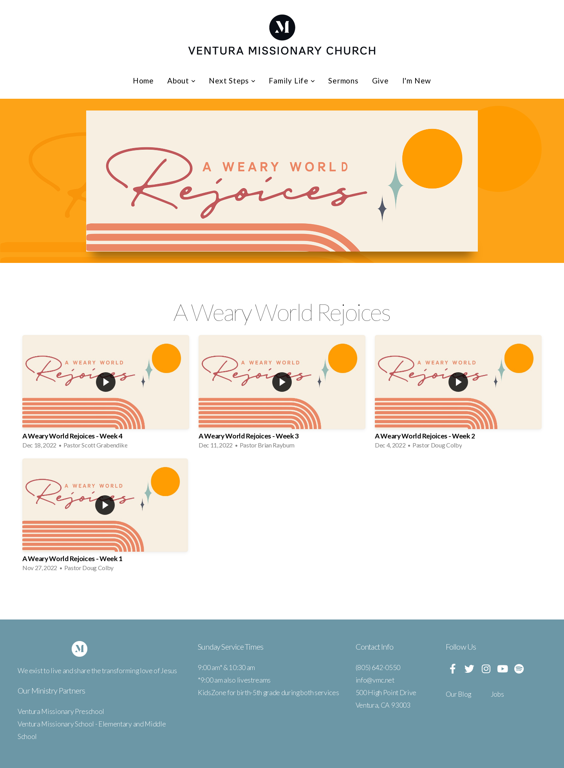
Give (380, 80)
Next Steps (232, 80)
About (181, 80)
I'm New (416, 80)
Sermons (343, 80)
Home (143, 80)
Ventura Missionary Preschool (61, 711)
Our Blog (458, 694)
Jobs (497, 694)
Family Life (292, 80)
